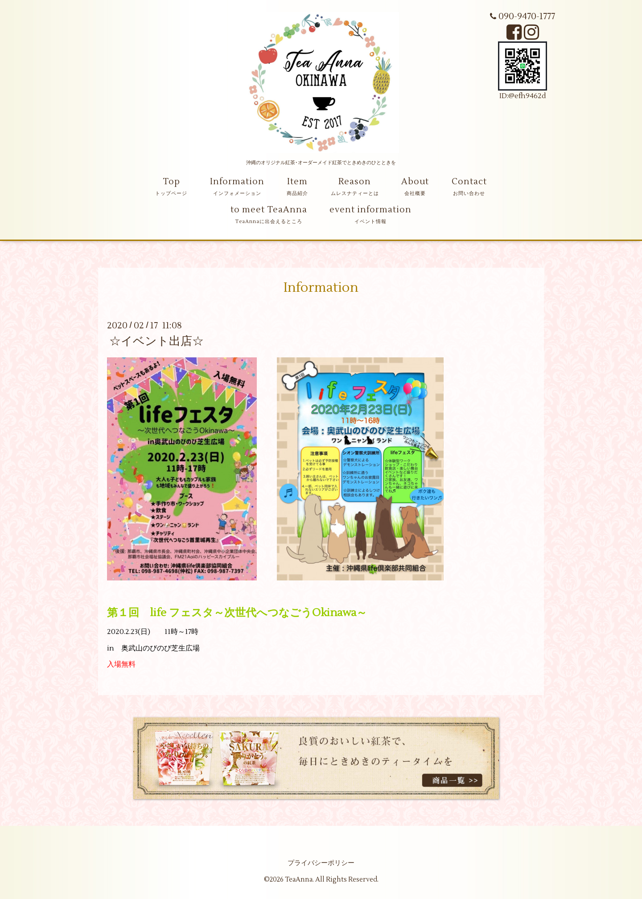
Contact (469, 181)
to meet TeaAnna (268, 209)
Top (171, 181)
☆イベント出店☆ (156, 341)
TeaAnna (299, 879)
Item (297, 181)
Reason (354, 181)
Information (237, 181)
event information (370, 209)
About (415, 181)
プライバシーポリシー (321, 863)
